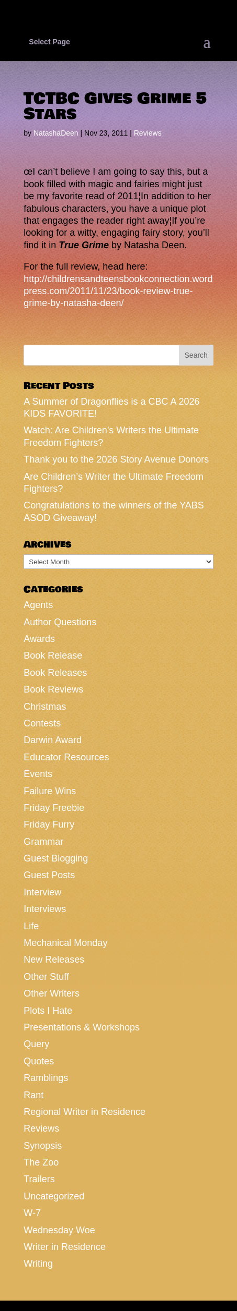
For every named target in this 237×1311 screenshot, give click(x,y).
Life (31, 926)
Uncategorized (54, 1196)
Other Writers (52, 993)
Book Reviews (53, 689)
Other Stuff (46, 977)
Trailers (39, 1179)
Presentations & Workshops (82, 1027)
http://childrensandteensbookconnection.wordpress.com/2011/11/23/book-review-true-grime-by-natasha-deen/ (118, 291)
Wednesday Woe (59, 1230)
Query (36, 1044)
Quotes (39, 1061)
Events (38, 774)
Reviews (148, 133)
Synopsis (43, 1145)
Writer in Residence (65, 1247)
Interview (42, 892)
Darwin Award (53, 740)
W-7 (32, 1213)
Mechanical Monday (65, 943)
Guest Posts (49, 875)
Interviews (45, 909)
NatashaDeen (55, 133)
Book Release (53, 655)
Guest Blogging (56, 858)
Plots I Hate (48, 1010)
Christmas (45, 706)
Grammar (43, 841)
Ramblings (46, 1078)
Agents (38, 605)
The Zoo (41, 1162)
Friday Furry (49, 824)
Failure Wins (50, 791)
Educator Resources (66, 757)
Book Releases (55, 672)
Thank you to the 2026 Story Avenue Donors (116, 459)
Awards (39, 639)
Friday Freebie (54, 808)
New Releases (54, 959)
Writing (38, 1263)
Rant (33, 1095)
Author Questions (60, 622)
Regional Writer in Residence (84, 1112)
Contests (42, 723)
